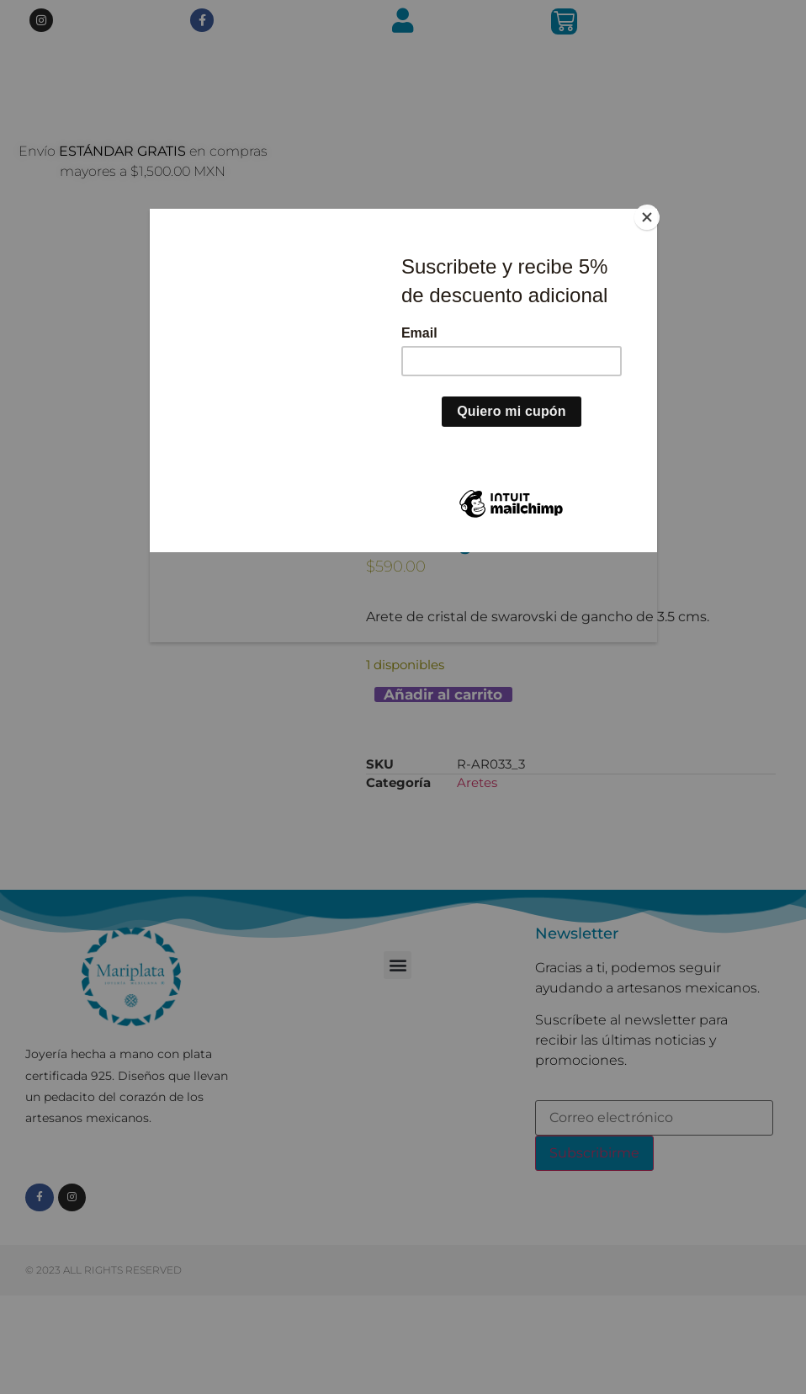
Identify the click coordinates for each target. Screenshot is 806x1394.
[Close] (652, 213)
